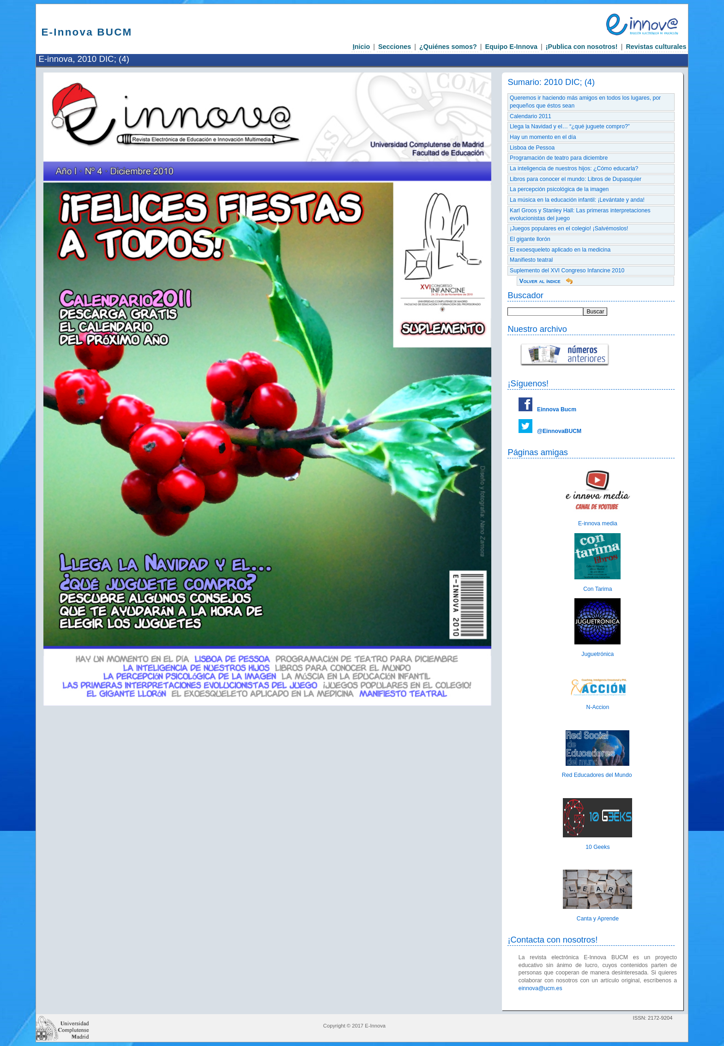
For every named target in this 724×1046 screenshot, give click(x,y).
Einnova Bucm (556, 409)
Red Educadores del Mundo (598, 775)
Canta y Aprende (598, 918)
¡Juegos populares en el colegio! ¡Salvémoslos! (569, 228)
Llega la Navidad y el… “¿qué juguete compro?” (570, 126)
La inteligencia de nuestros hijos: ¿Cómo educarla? (574, 168)
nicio (361, 46)
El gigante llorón (530, 239)
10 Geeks (597, 847)
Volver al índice (539, 280)
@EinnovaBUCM (559, 431)
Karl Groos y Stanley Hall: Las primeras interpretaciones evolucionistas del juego (580, 214)
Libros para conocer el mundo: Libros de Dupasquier (575, 179)
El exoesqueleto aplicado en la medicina (560, 249)
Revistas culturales (656, 46)
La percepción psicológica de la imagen (559, 189)
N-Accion (597, 707)
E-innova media (597, 523)
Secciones (394, 46)
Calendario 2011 (530, 116)
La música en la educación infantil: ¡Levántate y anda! (577, 200)
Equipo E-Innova (511, 46)
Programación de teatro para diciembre (559, 158)
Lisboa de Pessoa (532, 147)
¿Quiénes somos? (448, 46)
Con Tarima (597, 589)
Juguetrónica (597, 654)
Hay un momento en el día (543, 137)
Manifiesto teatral (531, 260)
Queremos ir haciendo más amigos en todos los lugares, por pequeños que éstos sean (585, 102)
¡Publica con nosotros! (582, 46)
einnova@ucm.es (540, 988)
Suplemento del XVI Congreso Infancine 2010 (567, 270)
